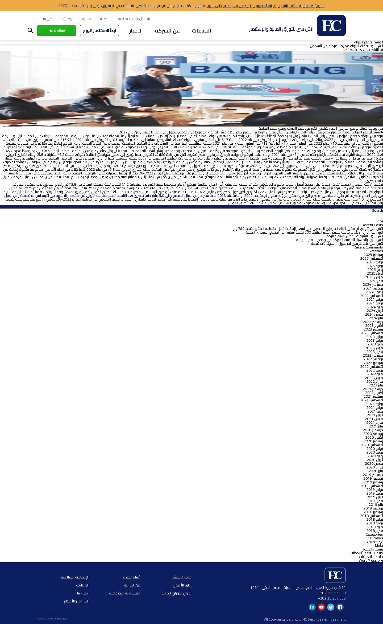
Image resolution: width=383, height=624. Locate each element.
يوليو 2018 (374, 519)
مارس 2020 (374, 463)
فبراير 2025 (374, 280)
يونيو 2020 (374, 452)
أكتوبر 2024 (374, 291)
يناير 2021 (376, 426)
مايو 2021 (375, 411)
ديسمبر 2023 (373, 321)
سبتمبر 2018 (373, 511)
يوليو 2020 (374, 448)
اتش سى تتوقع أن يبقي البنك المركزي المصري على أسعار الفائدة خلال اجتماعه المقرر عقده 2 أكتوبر (308, 228)
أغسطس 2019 (371, 485)
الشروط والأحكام (76, 601)
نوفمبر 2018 (373, 508)
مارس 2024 (374, 314)
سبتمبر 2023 (373, 329)
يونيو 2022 (374, 370)
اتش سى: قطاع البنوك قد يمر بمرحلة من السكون (346, 45)
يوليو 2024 (374, 299)
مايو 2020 (375, 455)
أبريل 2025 (375, 273)
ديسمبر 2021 (373, 388)
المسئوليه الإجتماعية (134, 18)
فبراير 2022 (374, 381)
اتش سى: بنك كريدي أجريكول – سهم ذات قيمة (347, 243)
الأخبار (136, 30)
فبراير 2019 (374, 500)
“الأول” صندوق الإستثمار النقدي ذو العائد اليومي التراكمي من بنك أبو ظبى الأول (266, 5)
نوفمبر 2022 (373, 359)
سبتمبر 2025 (373, 254)
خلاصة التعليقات (371, 556)
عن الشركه (167, 30)
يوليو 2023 (374, 336)
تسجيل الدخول (372, 549)
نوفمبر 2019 (373, 478)
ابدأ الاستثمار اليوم (99, 30)
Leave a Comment (292, 206)
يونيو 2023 (374, 340)
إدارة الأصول (182, 585)
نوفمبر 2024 (373, 288)
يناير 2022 (376, 385)
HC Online (56, 30)
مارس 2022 (374, 377)
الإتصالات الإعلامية (96, 18)
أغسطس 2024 (371, 295)
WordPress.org (371, 560)
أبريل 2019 (375, 497)
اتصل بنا (49, 18)
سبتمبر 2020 (373, 441)
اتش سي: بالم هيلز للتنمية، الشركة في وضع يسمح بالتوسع (339, 239)
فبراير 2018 (374, 530)
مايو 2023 (375, 344)
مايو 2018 (375, 526)
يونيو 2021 (374, 407)
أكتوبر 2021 (374, 392)
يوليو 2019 (374, 489)
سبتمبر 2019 (373, 482)
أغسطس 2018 (371, 515)
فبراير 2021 (374, 422)
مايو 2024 (375, 306)
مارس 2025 (374, 277)
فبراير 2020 (374, 467)
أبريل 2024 (375, 310)
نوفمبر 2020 (373, 433)
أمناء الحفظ (131, 577)
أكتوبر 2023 (374, 325)
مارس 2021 (374, 418)
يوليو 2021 (374, 403)
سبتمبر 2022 (373, 362)
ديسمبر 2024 (373, 284)
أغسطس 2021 (371, 400)
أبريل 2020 (375, 459)
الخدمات (201, 30)
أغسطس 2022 (371, 366)
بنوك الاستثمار (181, 577)
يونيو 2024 (374, 303)
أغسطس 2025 (371, 258)
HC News (375, 206)
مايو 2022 (375, 373)
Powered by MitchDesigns (52, 618)
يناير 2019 (376, 504)
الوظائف (68, 18)
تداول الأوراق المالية (176, 593)
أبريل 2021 (375, 414)
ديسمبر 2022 (373, 355)
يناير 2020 (376, 470)
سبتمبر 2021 (373, 396)
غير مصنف (343, 206)
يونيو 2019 (374, 493)
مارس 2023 (374, 347)
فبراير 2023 (374, 351)
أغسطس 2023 (371, 332)
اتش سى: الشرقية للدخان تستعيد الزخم (354, 236)
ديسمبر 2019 (373, 474)
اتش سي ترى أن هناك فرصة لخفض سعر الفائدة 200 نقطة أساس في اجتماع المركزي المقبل (313, 232)
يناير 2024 (376, 318)
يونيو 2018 (374, 523)
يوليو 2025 (374, 262)
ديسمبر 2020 (373, 429)
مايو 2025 (375, 269)
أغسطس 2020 (371, 444)
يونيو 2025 (374, 265)
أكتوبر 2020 (374, 437)
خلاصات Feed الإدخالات (366, 552)
